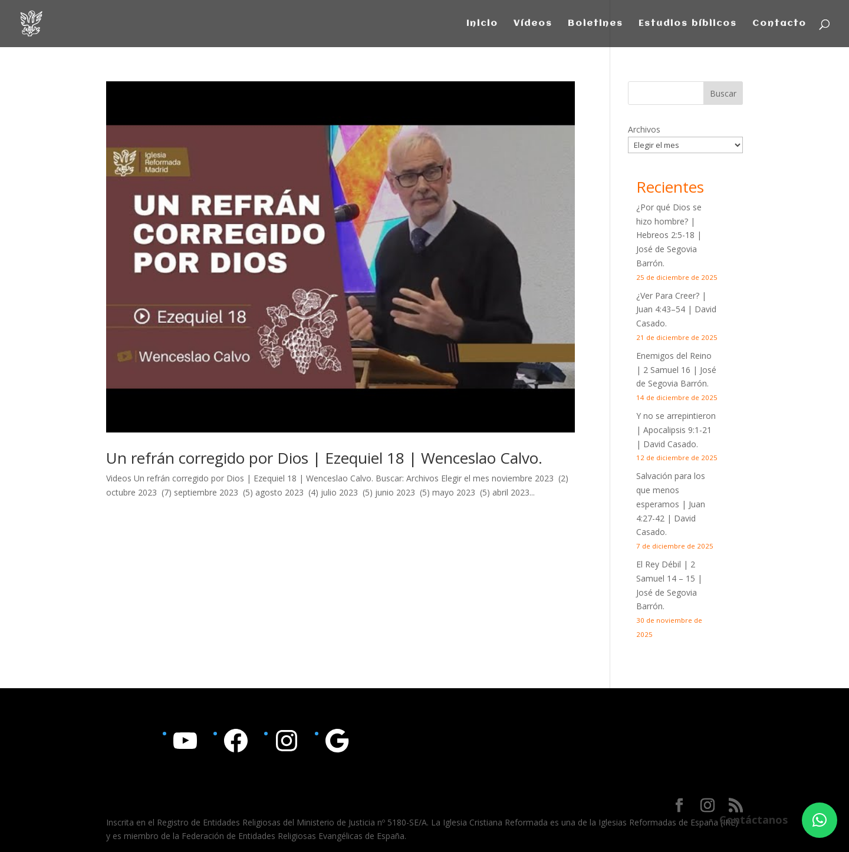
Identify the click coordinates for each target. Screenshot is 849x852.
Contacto (779, 23)
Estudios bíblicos (688, 23)
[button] (819, 820)
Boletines (595, 23)
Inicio (482, 23)
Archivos (644, 129)
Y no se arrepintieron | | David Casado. (676, 430)
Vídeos (533, 23)
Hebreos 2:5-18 (665, 234)
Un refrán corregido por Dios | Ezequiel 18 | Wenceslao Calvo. (324, 457)
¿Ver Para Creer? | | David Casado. (676, 309)
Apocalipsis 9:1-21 (677, 429)
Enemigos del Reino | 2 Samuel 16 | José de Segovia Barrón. (676, 369)
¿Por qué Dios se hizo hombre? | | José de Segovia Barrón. (669, 235)
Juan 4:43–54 (660, 309)
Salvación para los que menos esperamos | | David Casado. (670, 503)
